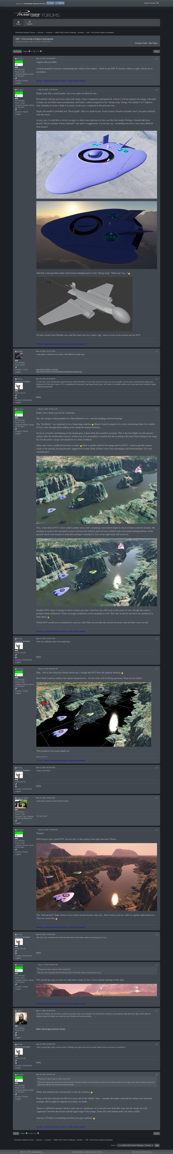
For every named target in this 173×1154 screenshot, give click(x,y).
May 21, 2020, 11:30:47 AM (45, 640)
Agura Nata (22, 800)
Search (29, 23)
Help (133, 1152)
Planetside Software (78, 1152)
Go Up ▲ (150, 1152)
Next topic (153, 45)
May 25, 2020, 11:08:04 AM (45, 936)
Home (18, 23)
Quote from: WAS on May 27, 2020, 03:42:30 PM (55, 1081)
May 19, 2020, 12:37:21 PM (45, 353)
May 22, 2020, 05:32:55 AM (47, 671)
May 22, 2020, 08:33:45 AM (45, 769)
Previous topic (141, 45)
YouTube (99, 1152)
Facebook (93, 1152)
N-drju (20, 60)
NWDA (38, 1031)
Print (156, 53)
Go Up (16, 1135)
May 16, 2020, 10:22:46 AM (45, 60)
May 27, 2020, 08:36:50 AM (47, 966)
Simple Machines (37, 1152)
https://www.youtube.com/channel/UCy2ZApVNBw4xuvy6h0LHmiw (59, 373)
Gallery (38, 399)
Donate (62, 1031)
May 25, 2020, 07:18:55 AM (47, 831)
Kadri (20, 353)
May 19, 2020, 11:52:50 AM (47, 91)
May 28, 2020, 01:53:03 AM (45, 1046)
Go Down (17, 53)
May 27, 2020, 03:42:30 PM (45, 1012)
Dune (19, 381)
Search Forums (151, 3)
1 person (38, 758)
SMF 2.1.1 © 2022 (25, 1152)
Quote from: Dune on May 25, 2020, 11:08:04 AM (55, 971)
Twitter (87, 1152)
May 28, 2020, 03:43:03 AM (45, 1076)
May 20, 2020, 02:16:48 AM (45, 381)
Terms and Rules (141, 1152)
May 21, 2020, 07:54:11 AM (47, 411)
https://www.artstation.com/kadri (47, 371)
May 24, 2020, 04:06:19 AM (45, 799)
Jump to (113, 1147)
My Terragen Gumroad (50, 1031)
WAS (19, 1012)
